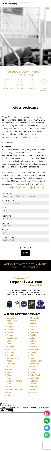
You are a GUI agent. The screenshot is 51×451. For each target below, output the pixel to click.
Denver (33, 341)
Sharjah (10, 386)
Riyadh (33, 384)
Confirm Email (8, 237)
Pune (9, 384)
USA (9, 395)
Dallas (32, 338)
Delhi (9, 341)
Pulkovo (33, 381)
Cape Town (34, 332)
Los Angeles (12, 364)
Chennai (10, 335)
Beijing (10, 329)
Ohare (9, 375)
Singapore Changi (14, 389)
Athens (33, 321)
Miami (32, 366)
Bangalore (11, 318)
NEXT (25, 253)
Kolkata (10, 361)
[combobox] (4, 203)
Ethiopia (10, 346)
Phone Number (9, 200)
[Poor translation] (9, 410)
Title (4, 208)
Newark (33, 372)
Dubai (32, 344)
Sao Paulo (34, 378)
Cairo (32, 329)
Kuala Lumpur (36, 361)
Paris (9, 378)
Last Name (7, 223)
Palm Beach (35, 375)
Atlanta (10, 324)
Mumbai (10, 369)
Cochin (33, 335)
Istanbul (33, 352)
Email (5, 230)
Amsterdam (12, 321)
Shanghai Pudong (14, 381)
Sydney (33, 389)
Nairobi (33, 369)
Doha (9, 344)
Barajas (33, 326)
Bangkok (11, 326)
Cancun (10, 332)
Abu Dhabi (34, 318)
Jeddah (10, 355)
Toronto (33, 392)
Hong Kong (34, 349)
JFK (31, 355)
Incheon (10, 352)
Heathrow (11, 349)
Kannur (33, 358)
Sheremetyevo (36, 386)
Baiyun (33, 324)
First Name (7, 216)
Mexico (10, 366)
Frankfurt (34, 346)
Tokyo (9, 392)
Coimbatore (12, 338)
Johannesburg (13, 358)
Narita (9, 372)
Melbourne (34, 364)
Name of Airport (9, 193)
